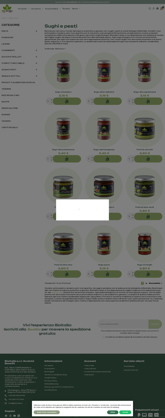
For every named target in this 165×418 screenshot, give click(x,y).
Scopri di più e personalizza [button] (46, 412)
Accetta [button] (125, 412)
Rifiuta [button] (112, 412)
